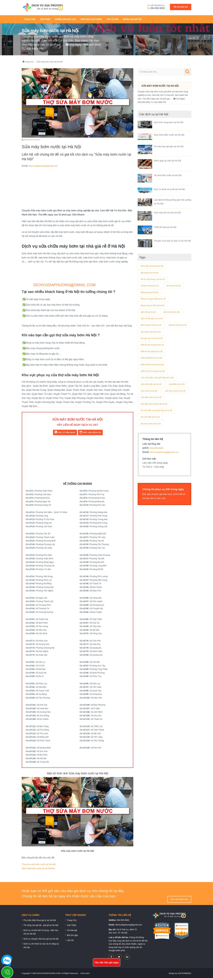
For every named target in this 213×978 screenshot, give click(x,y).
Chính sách (85, 973)
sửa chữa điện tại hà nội (152, 391)
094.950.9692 (156, 8)
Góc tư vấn (112, 18)
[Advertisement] (77, 187)
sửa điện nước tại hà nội (152, 411)
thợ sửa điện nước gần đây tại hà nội (157, 424)
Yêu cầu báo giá (180, 7)
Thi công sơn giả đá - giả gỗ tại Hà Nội (40, 924)
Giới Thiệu (71, 924)
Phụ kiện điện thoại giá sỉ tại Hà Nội (39, 919)
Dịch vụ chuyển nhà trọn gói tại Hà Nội (41, 938)
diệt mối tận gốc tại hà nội (152, 317)
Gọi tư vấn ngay (65, 431)
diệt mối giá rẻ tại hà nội (151, 324)
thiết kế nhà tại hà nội (150, 331)
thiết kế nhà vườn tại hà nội (153, 371)
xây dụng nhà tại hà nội (151, 337)
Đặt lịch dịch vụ (90, 431)
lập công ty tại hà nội (150, 271)
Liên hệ (70, 939)
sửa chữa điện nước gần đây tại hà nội (158, 384)
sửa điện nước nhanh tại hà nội (155, 418)
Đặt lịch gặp (72, 934)
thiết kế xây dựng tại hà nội (153, 351)
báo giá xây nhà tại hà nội (152, 344)
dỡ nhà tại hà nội (175, 284)
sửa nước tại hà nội (174, 398)
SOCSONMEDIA (184, 973)
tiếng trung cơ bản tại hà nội (153, 304)
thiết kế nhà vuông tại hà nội (153, 378)
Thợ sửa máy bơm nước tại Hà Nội (40, 863)
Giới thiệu (45, 18)
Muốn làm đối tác (132, 18)
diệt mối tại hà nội (149, 311)
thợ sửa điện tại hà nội (151, 431)
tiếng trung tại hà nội (150, 291)
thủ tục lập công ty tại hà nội (153, 277)
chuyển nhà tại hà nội (150, 284)
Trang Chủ (29, 18)
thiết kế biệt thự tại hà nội (152, 364)
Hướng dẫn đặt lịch (65, 18)
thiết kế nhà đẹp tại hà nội (152, 357)
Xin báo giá (72, 929)
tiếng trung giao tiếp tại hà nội (154, 297)
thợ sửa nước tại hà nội (151, 438)
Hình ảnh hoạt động (91, 18)
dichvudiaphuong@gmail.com (44, 165)
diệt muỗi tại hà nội (172, 311)
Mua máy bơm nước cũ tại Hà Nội (39, 867)
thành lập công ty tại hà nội (153, 264)
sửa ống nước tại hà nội (151, 404)
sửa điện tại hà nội (149, 398)
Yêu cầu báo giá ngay (106, 962)
